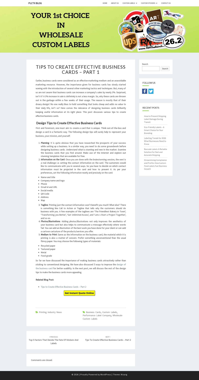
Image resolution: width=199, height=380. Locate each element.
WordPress (105, 374)
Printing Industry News (50, 312)
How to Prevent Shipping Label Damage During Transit (155, 119)
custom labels (109, 312)
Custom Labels (129, 3)
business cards (93, 312)
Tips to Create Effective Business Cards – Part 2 (63, 286)
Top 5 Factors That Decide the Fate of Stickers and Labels (53, 340)
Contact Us (166, 3)
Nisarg (124, 374)
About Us (115, 3)
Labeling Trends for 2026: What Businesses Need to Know (155, 141)
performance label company (97, 315)
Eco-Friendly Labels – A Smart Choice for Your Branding (154, 130)
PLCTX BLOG (35, 3)
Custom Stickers (148, 3)
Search (145, 64)
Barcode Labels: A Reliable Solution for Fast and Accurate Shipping (155, 152)
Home (105, 3)
